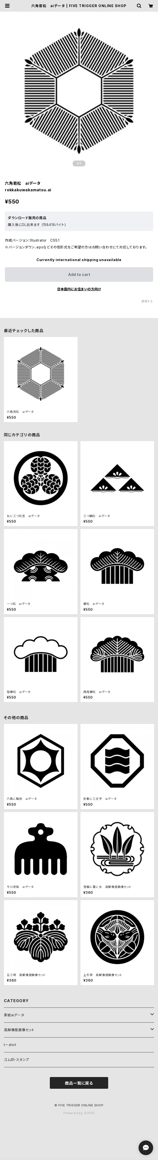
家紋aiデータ (14, 1015)
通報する (147, 301)
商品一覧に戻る (79, 1083)
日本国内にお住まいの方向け (79, 289)
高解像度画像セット (19, 1030)
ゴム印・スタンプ (16, 1060)
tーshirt (10, 1045)
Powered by (79, 1113)
